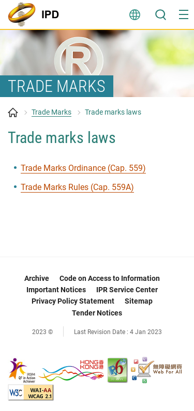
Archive (36, 278)
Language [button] (134, 14)
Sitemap (139, 301)
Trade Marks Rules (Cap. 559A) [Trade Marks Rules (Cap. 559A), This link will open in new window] (77, 187)
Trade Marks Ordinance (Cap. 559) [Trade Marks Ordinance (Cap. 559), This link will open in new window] (83, 168)
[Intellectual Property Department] (36, 14)
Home (13, 112)
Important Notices (56, 290)
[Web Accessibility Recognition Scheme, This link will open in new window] (156, 369)
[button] (183, 14)
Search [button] (160, 14)
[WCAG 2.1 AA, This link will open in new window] (31, 392)
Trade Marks (51, 112)
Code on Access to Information (109, 278)
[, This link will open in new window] (56, 369)
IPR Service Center (127, 290)
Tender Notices (97, 313)
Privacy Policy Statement (73, 301)
